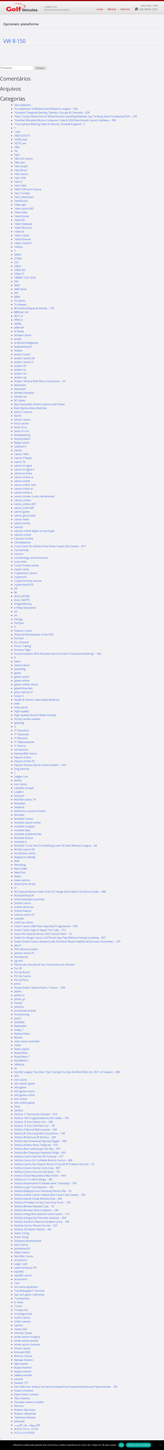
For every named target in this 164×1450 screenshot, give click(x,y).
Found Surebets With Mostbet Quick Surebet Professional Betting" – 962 (57, 653)
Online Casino (22, 903)
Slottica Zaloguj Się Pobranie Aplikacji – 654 (40, 1218)
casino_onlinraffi (24, 508)
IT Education (21, 730)
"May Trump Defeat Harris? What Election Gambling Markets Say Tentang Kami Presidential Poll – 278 (75, 116)
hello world (20, 707)
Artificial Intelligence (26, 343)
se (15, 1068)
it (15, 726)
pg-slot (18, 960)
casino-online (22, 523)
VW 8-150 (14, 41)
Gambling (20, 669)
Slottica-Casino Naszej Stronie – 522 (35, 1225)
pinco (17, 983)
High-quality (21, 711)
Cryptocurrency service (28, 581)
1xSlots (18, 247)
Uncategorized (23, 1314)
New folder (20, 868)
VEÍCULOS (111, 9)
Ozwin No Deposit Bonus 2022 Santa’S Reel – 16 (43, 934)
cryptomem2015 (23, 584)
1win (17, 155)
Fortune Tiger (22, 650)
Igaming (19, 723)
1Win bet (19, 162)
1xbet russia (21, 235)
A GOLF (100, 9)
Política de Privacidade (138, 1445)
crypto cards (21, 569)
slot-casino (20, 1079)
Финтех (19, 1406)
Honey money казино (27, 719)
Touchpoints (21, 1298)
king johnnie (21, 769)
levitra (18, 780)
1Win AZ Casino (23, 158)
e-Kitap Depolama (25, 607)
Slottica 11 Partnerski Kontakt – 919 (35, 1114)
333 (16, 281)
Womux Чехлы (23, 1356)
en (15, 615)
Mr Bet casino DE (24, 849)
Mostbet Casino (23, 818)
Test (17, 1283)
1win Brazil (20, 170)
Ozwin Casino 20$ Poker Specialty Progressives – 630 (46, 926)
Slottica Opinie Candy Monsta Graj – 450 (38, 1198)
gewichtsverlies (23, 688)
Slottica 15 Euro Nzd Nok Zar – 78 (34, 1125)
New (17, 861)
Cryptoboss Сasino (25, 573)
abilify (17, 323)
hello (17, 703)
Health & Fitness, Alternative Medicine (36, 699)
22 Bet (18, 258)
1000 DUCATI (22, 135)
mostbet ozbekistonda (27, 834)
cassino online (22, 534)
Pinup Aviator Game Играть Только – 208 (39, 987)
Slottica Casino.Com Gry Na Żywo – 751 (37, 1172)
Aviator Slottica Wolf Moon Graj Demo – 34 (39, 381)
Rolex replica (21, 1049)
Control (18, 554)
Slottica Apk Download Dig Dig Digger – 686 (40, 1141)
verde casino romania (27, 1344)
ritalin (17, 1045)
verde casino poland (26, 1340)
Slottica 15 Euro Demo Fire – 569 (33, 1122)
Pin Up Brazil (22, 972)
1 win (17, 132)
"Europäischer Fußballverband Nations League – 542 (46, 108)
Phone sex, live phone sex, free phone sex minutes (44, 964)
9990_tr (18, 320)
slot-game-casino (24, 1091)
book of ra (20, 427)
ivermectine (21, 749)
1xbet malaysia (23, 224)
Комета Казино (23, 1390)
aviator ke (20, 369)
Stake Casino (22, 1252)
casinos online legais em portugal (34, 531)
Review (18, 1037)
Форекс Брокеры (24, 1409)
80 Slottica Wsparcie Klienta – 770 (34, 308)
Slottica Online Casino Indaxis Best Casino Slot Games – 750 (49, 1195)
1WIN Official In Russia (27, 189)
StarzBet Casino (23, 1256)
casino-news (21, 519)
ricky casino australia (26, 1041)
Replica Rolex (22, 1033)
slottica (18, 1110)
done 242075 (21, 600)
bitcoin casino (22, 419)
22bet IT (19, 274)
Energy (18, 619)
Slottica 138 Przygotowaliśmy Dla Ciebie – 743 (41, 1118)
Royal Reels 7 (22, 1056)
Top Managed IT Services (29, 1290)
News (17, 876)
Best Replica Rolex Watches (30, 408)
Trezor (18, 1306)
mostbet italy (22, 830)
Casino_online (22, 500)
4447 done (20, 289)
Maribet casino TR (25, 799)
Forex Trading (22, 646)
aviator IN (20, 366)
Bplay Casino (22, 442)
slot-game (20, 1087)
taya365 (19, 1271)
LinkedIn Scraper (24, 788)
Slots (17, 1106)
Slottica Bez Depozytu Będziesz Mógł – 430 (40, 1152)
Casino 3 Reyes (23, 458)
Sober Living (21, 1233)
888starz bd (21, 312)
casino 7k (19, 462)
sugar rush (20, 1264)
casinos (18, 527)
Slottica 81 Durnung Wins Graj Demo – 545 (39, 1133)
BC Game (19, 400)
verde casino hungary (27, 1337)
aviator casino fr (24, 362)
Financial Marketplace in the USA (33, 634)
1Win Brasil (21, 166)
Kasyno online (22, 757)
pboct (17, 945)
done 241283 (21, 596)
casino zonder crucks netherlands (34, 496)
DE (15, 588)
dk (15, 592)
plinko (18, 991)
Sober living (21, 1237)
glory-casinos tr (23, 692)
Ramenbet (20, 1026)
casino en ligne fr (24, 469)
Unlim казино (22, 1321)
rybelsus (19, 1064)
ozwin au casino (23, 922)
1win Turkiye (22, 193)
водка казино (22, 1371)
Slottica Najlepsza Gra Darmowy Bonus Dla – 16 (42, 1191)
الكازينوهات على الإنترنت (27, 1425)
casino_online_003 (25, 504)
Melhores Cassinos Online (29, 811)
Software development (27, 1241)
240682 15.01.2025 (25, 277)
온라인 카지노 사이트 (26, 1429)
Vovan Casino (22, 1348)
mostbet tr (20, 841)
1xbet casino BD (23, 208)
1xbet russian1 (23, 243)
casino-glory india (24, 515)
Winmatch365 (22, 1352)
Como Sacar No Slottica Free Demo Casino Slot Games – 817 (50, 546)
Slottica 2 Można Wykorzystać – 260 (35, 1129)
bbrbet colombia (24, 392)
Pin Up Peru (21, 980)
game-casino (21, 676)
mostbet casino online (27, 822)
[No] (160, 1445)
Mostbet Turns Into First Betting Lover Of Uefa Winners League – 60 (55, 845)
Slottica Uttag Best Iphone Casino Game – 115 (41, 1214)
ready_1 (18, 1030)
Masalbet (19, 803)
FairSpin (19, 623)
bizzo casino (21, 423)
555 (16, 293)
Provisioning (21, 1014)
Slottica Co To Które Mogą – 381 (33, 1179)
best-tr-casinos (23, 412)
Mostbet (19, 815)
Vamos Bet (20, 1329)
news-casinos (22, 880)
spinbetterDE (22, 1248)
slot (16, 1076)
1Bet (17, 147)
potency (19, 1007)
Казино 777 (21, 1383)
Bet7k (17, 416)
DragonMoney (23, 604)
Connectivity (21, 550)
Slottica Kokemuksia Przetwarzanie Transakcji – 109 (45, 1183)
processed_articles (25, 1010)
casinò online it (23, 492)
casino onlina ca (23, 477)
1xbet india (20, 212)
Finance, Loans (23, 630)
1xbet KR (19, 220)
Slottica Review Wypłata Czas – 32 (34, 1206)
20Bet (17, 254)
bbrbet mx (20, 396)
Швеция (19, 1421)
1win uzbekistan (24, 197)
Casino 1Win (21, 454)
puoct (17, 1018)
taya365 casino (23, 1275)
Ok (121, 1445)
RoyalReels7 (21, 1060)
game (17, 673)
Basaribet (20, 389)
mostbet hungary (24, 826)
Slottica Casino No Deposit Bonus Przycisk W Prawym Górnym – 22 (54, 1164)
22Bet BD (19, 270)
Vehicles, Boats (23, 1333)
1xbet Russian (22, 239)
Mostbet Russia (23, 838)
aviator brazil (22, 354)
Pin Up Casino (22, 976)
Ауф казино (21, 1363)
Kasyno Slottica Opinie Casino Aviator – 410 (40, 765)
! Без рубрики (22, 105)
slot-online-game (24, 1102)
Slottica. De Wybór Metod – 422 (33, 1229)
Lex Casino (20, 784)
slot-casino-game (24, 1083)
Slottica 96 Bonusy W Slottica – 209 (35, 1137)
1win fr (18, 181)
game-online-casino (26, 684)
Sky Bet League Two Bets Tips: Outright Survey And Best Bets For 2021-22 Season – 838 (67, 1072)
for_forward (21, 642)
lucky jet (19, 795)
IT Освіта (19, 746)
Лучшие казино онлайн (29, 1402)
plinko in (19, 995)
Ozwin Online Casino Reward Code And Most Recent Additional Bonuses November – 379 (67, 941)
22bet (17, 266)
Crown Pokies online (26, 565)
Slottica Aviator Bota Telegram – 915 (36, 1145)
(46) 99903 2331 (148, 9)
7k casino (19, 300)
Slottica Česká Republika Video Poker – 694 (40, 1175)
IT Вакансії (20, 738)
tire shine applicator (26, 1287)
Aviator (18, 350)
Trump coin (21, 1310)
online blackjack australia (29, 899)
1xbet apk (20, 204)
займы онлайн (23, 1375)
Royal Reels (21, 1053)
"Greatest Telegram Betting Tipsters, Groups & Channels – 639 (52, 112)
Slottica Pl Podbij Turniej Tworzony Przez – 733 (42, 1202)
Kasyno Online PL (24, 761)
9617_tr (18, 316)
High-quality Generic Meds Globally (35, 715)
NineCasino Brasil (25, 884)
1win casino (21, 174)
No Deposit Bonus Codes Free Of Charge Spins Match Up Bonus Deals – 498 (60, 891)
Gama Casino (22, 665)
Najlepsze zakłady (25, 857)
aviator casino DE (24, 358)
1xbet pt (19, 231)
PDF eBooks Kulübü (26, 949)
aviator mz (20, 373)
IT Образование (24, 742)
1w (15, 151)
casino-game (21, 511)
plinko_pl (19, 999)
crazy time (20, 561)
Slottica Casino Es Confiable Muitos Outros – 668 (43, 1160)
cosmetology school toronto (31, 558)
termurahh (20, 1279)
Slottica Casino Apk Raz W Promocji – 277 (38, 1156)
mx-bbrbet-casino (25, 853)
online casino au (24, 907)
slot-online (20, 1099)
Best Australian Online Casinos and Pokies (39, 404)
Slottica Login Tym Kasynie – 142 (33, 1187)
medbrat (19, 807)
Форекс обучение (25, 1413)
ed (15, 611)
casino (18, 450)
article (17, 339)
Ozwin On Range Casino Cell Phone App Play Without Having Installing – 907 (60, 937)
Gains (17, 661)
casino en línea (23, 473)
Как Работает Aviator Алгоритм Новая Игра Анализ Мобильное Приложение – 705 (66, 1386)
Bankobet (20, 385)
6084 (17, 297)
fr (15, 657)
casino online (22, 481)
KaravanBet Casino (25, 753)
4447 (17, 285)
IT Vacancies (21, 734)
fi (15, 627)
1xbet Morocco (23, 227)
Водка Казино (23, 1367)
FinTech (19, 638)
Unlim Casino (22, 1317)
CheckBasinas (22, 542)
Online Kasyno (22, 911)
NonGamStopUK (24, 895)
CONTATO (125, 9)
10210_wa (20, 143)
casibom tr (20, 446)
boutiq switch (22, 439)
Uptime (18, 1325)
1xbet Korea (21, 216)
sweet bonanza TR (25, 1267)
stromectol (20, 1260)
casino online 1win (25, 485)
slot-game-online (24, 1095)
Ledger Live (21, 776)
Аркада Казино (23, 1360)
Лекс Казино (22, 1398)
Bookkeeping (22, 435)
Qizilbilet (19, 1022)
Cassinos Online (23, 538)
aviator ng (20, 377)
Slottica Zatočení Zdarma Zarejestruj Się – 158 (41, 1221)
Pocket (18, 1003)
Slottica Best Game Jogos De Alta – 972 (37, 1149)
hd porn (19, 696)
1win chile (20, 178)
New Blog (20, 865)
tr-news (18, 1302)
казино (18, 1379)
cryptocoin (20, 577)
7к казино (20, 304)
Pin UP (18, 968)
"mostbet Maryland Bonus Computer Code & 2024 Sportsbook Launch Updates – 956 (65, 120)
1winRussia (21, 201)
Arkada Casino (22, 335)
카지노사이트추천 (24, 1432)
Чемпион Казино (25, 1417)
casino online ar (23, 488)
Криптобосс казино (26, 1394)
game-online (21, 680)
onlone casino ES (24, 914)
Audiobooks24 (22, 346)
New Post (20, 872)
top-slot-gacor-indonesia (29, 1294)
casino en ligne (23, 465)
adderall (19, 327)
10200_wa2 (20, 139)
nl (15, 888)
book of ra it (21, 431)
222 (16, 262)
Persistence (21, 957)
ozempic (19, 918)
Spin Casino (21, 1244)
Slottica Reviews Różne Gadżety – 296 (36, 1210)
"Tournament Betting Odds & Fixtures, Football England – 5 (49, 124)
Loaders (19, 792)
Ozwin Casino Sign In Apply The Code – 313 (40, 930)
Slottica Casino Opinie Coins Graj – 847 (37, 1168)
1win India (20, 185)
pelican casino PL (24, 953)
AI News (19, 331)
